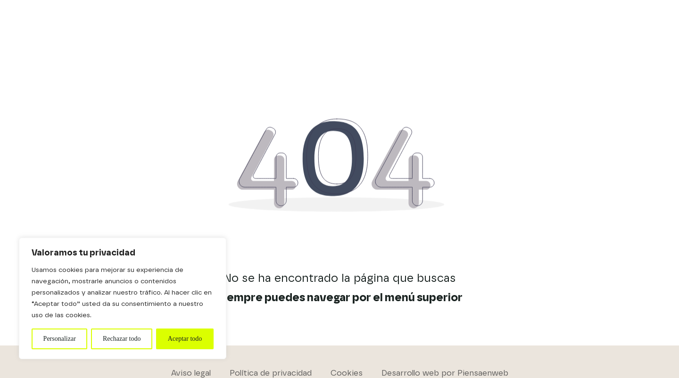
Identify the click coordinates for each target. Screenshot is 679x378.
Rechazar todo (122, 338)
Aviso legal (191, 373)
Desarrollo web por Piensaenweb (444, 373)
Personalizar (59, 338)
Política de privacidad (271, 373)
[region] (122, 298)
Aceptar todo (185, 338)
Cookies (347, 373)
